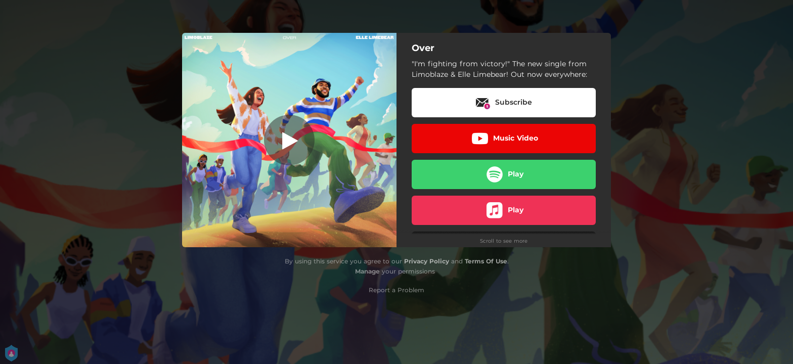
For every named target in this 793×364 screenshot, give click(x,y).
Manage (367, 271)
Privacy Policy (426, 261)
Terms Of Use (486, 261)
